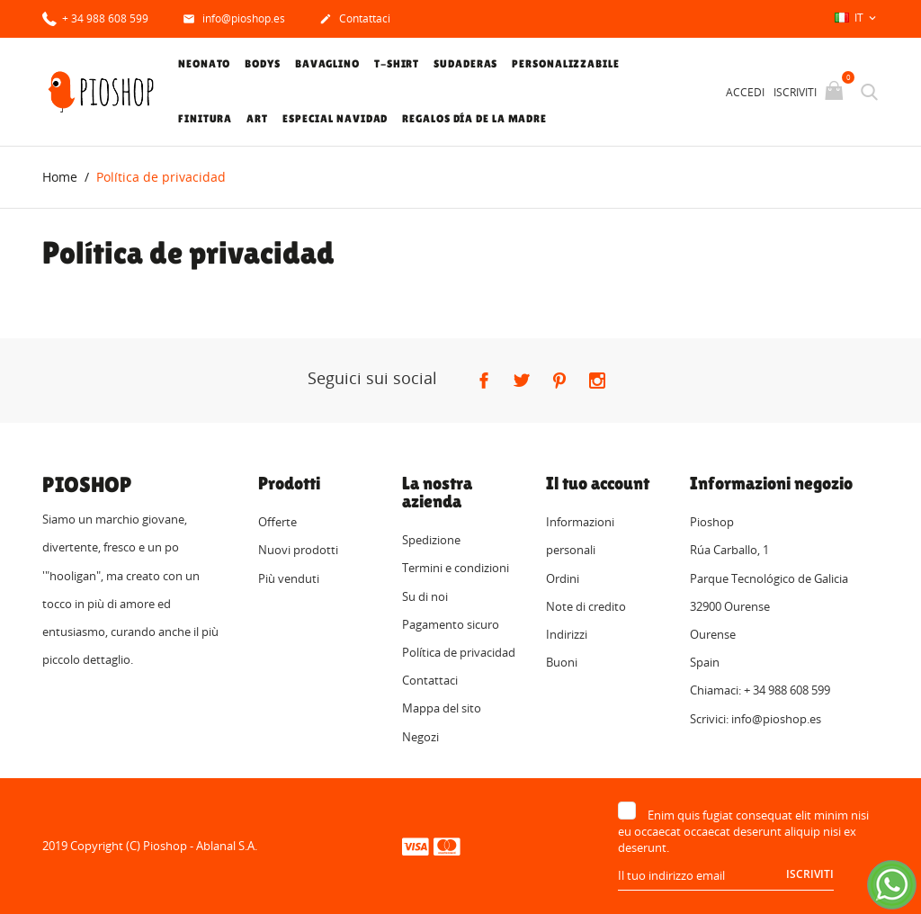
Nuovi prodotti (298, 550)
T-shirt (396, 64)
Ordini (562, 577)
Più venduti (288, 577)
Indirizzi (566, 634)
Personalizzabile (565, 64)
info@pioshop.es (234, 20)
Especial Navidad (335, 118)
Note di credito (586, 605)
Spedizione (431, 540)
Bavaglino (327, 64)
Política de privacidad (458, 652)
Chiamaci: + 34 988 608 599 (760, 690)
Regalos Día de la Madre (474, 118)
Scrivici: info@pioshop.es (755, 718)
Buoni (561, 662)
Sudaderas (465, 64)
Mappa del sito (441, 708)
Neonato (204, 64)
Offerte (277, 522)
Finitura (205, 118)
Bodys (263, 64)
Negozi (420, 736)
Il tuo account (597, 483)
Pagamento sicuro (450, 623)
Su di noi (425, 595)
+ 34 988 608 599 (95, 17)
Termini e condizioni (455, 568)
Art (257, 118)
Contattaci (354, 20)
